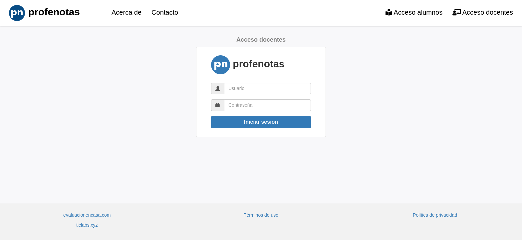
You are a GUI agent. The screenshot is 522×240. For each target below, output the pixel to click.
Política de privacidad (435, 215)
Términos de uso (261, 215)
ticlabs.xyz (87, 225)
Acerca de (126, 12)
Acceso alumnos (414, 12)
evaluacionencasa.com (87, 215)
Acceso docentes (482, 12)
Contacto (164, 12)
